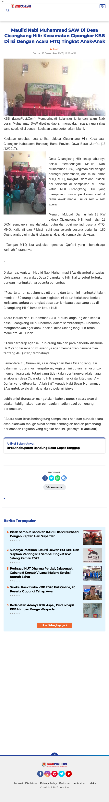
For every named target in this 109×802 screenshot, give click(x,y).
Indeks (92, 783)
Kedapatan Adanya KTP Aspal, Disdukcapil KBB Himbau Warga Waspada (42, 607)
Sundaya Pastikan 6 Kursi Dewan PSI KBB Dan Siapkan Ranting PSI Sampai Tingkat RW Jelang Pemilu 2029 (44, 554)
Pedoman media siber (72, 783)
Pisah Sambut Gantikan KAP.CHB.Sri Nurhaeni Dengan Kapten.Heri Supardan (44, 534)
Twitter (63, 776)
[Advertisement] (54, 721)
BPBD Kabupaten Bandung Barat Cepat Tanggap (43, 448)
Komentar (54, 487)
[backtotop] (54, 756)
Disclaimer (31, 783)
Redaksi (18, 783)
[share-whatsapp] (57, 478)
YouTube (71, 776)
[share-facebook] (45, 478)
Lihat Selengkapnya (54, 625)
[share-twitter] (51, 478)
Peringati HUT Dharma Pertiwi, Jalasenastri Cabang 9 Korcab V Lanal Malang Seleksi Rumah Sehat (42, 573)
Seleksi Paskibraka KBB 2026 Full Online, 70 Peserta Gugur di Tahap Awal (42, 589)
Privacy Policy (48, 783)
